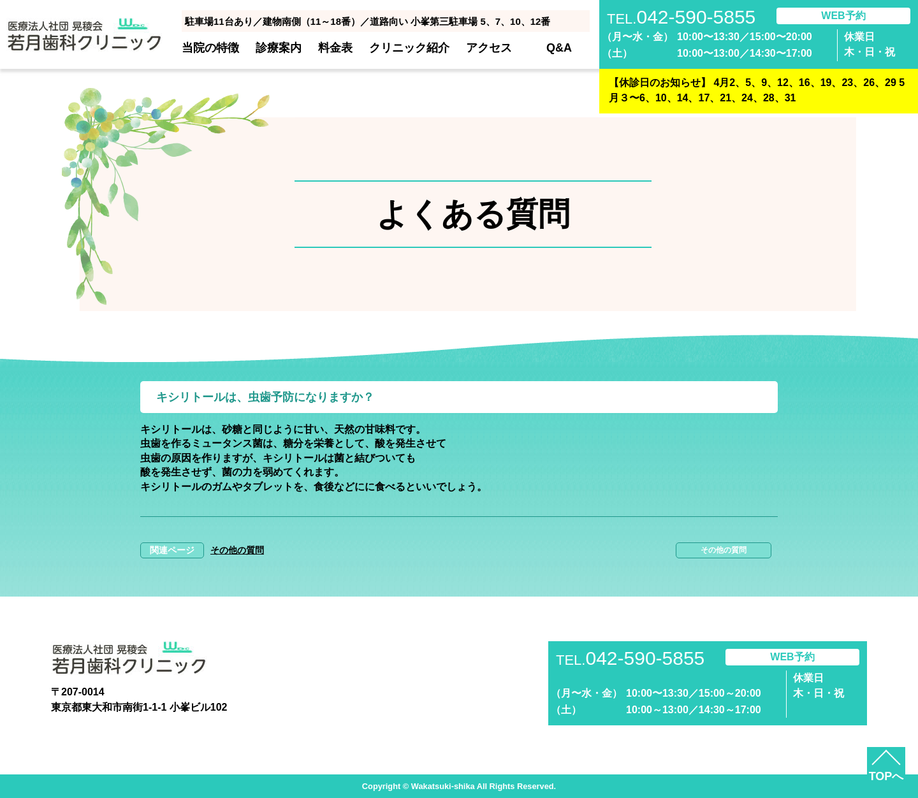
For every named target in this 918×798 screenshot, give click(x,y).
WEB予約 (843, 15)
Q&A (559, 47)
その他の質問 (237, 550)
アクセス (489, 47)
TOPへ (886, 776)
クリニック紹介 (409, 47)
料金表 (335, 47)
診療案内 (279, 47)
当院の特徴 (210, 47)
